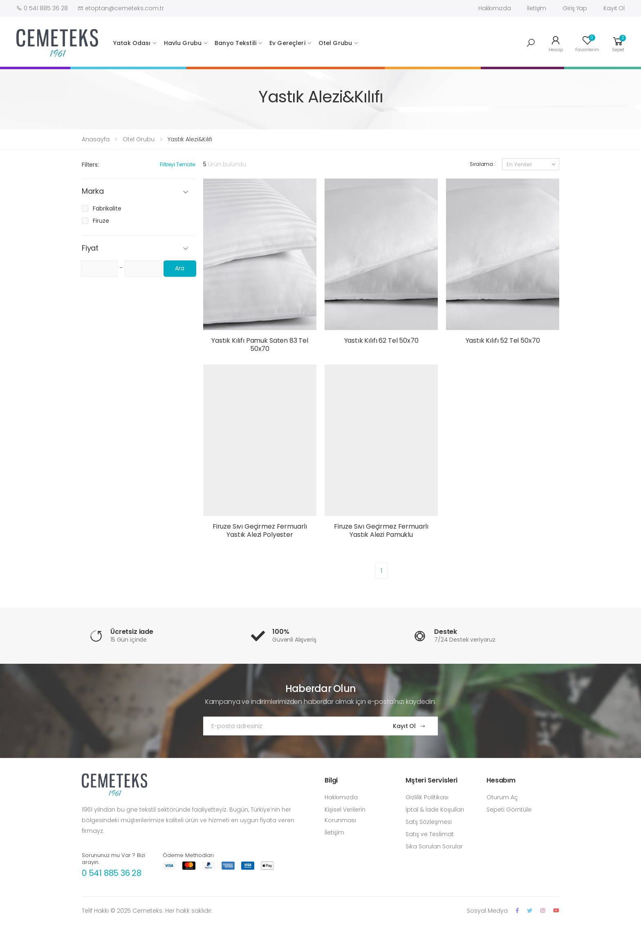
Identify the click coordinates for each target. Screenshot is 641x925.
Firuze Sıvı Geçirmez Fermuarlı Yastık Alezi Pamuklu (381, 530)
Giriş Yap (575, 8)
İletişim (536, 8)
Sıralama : (482, 164)
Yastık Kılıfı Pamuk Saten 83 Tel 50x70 (259, 344)
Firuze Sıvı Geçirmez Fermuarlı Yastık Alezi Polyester (260, 530)
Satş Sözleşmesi (429, 822)
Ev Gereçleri (287, 43)
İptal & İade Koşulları (435, 809)
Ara (179, 268)
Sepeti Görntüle (508, 809)
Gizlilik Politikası (427, 797)
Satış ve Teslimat (430, 834)
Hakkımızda (494, 8)
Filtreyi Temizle (177, 164)
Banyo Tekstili (235, 43)
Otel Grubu (335, 43)
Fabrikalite (107, 208)
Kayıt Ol (614, 8)
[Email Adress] (290, 726)
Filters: (90, 165)
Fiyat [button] (90, 248)
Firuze (101, 221)
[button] (530, 43)
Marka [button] (93, 191)
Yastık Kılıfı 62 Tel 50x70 (381, 340)
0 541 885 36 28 (111, 873)
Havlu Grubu (183, 43)
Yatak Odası (132, 43)
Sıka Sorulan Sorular (434, 846)
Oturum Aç (502, 797)
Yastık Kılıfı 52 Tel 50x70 (503, 340)
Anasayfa (96, 139)
